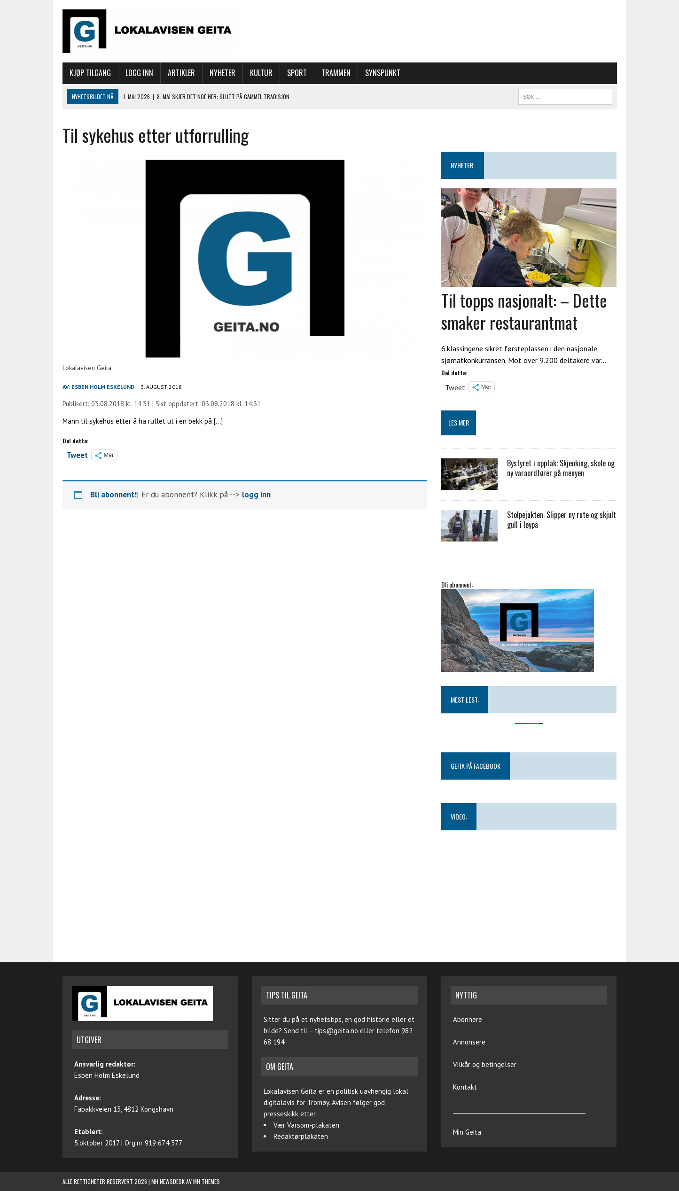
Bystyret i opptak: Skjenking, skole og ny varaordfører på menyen (561, 468)
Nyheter (222, 72)
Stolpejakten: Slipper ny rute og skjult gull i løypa (561, 519)
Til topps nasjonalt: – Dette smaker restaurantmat (524, 310)
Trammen (336, 72)
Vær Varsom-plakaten (306, 1125)
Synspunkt (382, 72)
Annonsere (469, 1041)
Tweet (77, 454)
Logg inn (139, 72)
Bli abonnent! (113, 494)
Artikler (181, 72)
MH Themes (206, 1181)
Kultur (261, 72)
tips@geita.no (336, 1030)
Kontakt (465, 1087)
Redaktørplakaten (300, 1136)
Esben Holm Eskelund (102, 386)
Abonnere (467, 1019)
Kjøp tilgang (90, 72)
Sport (297, 72)
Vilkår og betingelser (484, 1064)
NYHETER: (463, 165)
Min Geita (467, 1132)
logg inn (256, 494)
